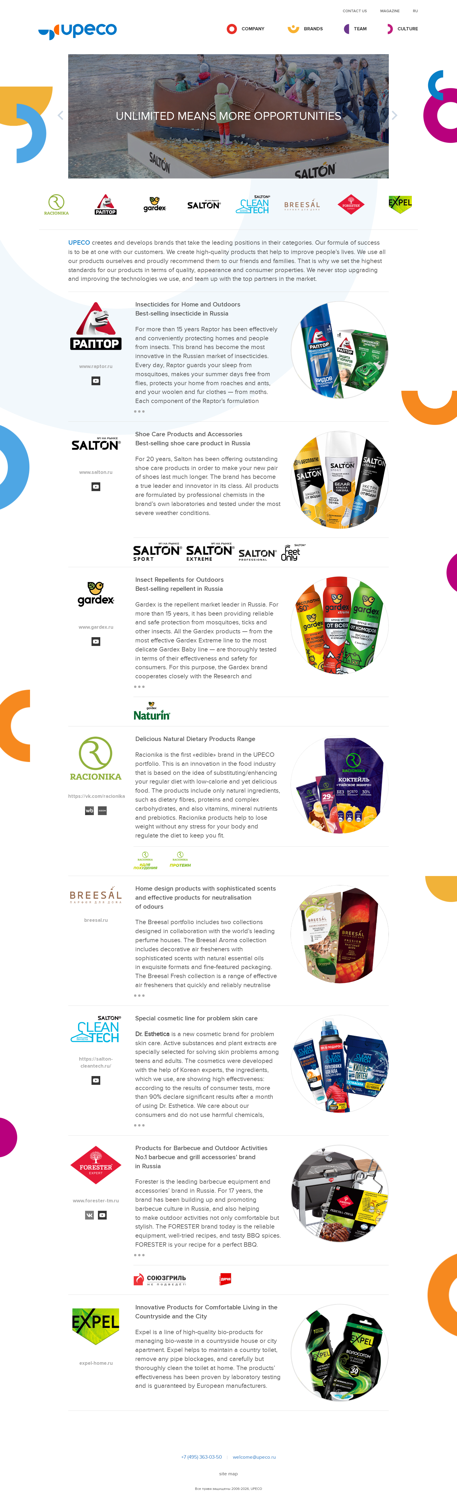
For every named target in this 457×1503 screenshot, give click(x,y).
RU (415, 11)
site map (228, 1474)
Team (360, 29)
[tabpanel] (228, 116)
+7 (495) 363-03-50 (201, 1457)
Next (388, 116)
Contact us (355, 11)
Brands (313, 29)
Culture (408, 29)
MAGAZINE (390, 11)
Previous (69, 116)
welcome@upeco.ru (254, 1457)
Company (253, 29)
